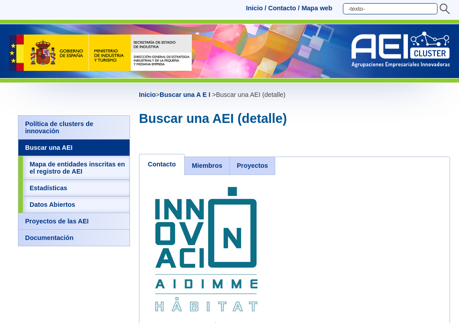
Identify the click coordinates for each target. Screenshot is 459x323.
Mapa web (317, 8)
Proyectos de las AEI (57, 221)
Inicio (254, 8)
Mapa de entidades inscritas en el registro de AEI (77, 168)
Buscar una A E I (186, 94)
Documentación (49, 237)
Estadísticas (48, 188)
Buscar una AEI (49, 147)
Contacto (282, 8)
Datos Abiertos (52, 204)
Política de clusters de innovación (59, 127)
